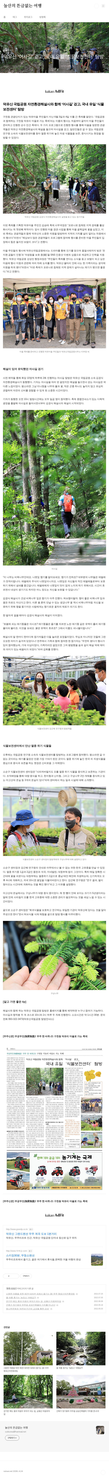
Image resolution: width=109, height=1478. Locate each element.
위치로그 (28, 17)
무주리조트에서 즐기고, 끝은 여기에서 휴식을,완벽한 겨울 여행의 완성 (43, 1259)
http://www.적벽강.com (16, 1251)
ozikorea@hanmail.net (15, 1432)
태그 (15, 17)
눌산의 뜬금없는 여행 (23, 6)
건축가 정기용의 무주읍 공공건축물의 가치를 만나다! (30, 1305)
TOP (103, 1472)
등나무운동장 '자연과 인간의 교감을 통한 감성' (27, 1309)
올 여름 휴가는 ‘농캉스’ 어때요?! (21, 1297)
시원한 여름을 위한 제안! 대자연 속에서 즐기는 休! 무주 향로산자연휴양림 (40, 1294)
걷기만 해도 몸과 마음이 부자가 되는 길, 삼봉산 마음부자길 (33, 1301)
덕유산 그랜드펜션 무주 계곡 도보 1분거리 (31, 1233)
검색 (96, 6)
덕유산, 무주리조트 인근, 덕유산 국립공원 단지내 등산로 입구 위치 (41, 1238)
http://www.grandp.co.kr (17, 1229)
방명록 (42, 17)
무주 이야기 (11, 1288)
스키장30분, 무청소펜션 (20, 1255)
